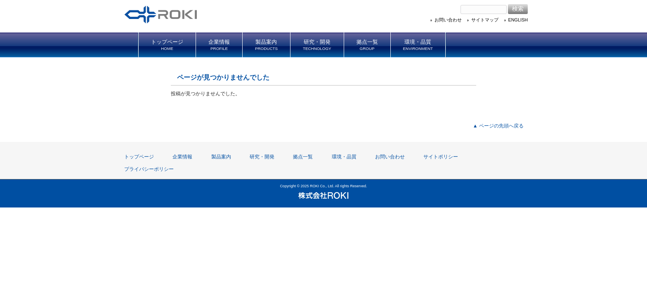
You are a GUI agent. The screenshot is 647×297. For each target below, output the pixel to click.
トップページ (139, 157)
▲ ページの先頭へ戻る (498, 126)
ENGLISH (518, 19)
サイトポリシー (440, 157)
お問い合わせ (448, 19)
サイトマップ (484, 19)
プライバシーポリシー (149, 169)
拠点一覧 (303, 157)
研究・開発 (262, 157)
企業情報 (182, 157)
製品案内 (221, 157)
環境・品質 (344, 157)
